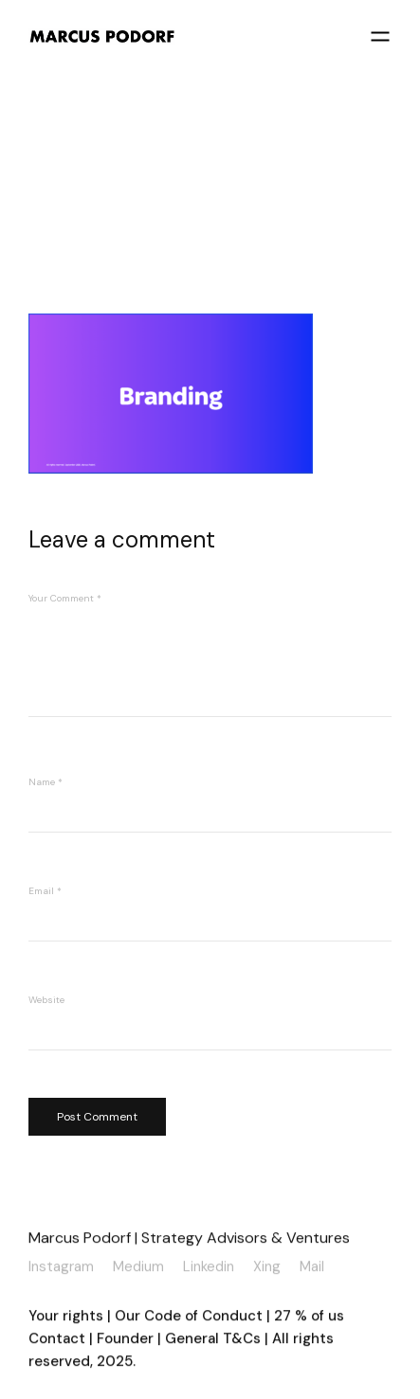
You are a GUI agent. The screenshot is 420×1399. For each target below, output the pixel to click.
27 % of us (309, 1317)
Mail (312, 1265)
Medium (138, 1265)
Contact (56, 1340)
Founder (125, 1340)
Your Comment (64, 598)
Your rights (65, 1317)
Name (45, 782)
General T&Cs (215, 1340)
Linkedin (208, 1265)
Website (46, 1000)
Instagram (61, 1265)
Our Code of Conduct (189, 1317)
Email (45, 891)
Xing (267, 1265)
